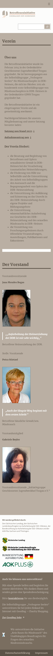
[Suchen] (47, 26)
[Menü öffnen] (49, 4)
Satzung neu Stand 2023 (18, 131)
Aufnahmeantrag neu (17, 137)
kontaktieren (15, 598)
